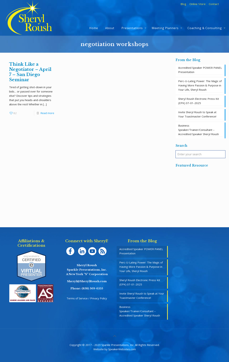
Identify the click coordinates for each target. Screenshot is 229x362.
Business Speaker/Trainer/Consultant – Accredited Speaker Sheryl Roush (198, 130)
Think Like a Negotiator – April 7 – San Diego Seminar (30, 72)
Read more (47, 113)
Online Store (197, 4)
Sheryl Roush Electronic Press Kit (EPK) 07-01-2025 (198, 101)
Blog (183, 4)
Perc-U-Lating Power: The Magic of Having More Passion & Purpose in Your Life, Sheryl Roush (200, 85)
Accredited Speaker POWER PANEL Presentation (200, 70)
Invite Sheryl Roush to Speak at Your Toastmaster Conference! (197, 114)
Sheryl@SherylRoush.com (87, 281)
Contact (214, 4)
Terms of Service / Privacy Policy (87, 298)
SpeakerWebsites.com (122, 349)
